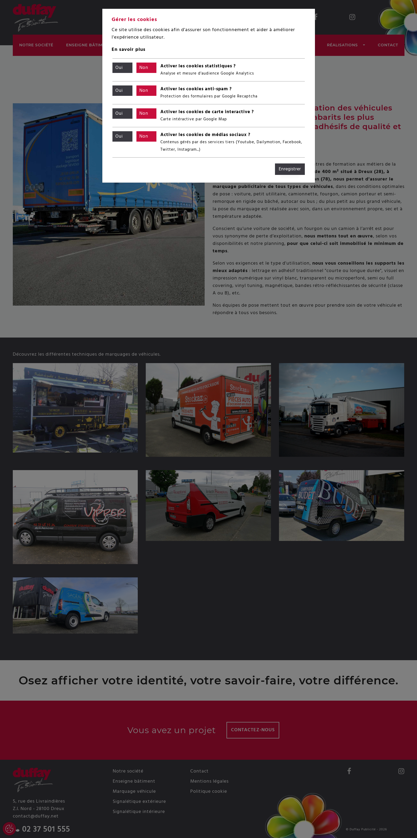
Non (144, 68)
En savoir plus (128, 50)
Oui (119, 68)
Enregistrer (290, 169)
